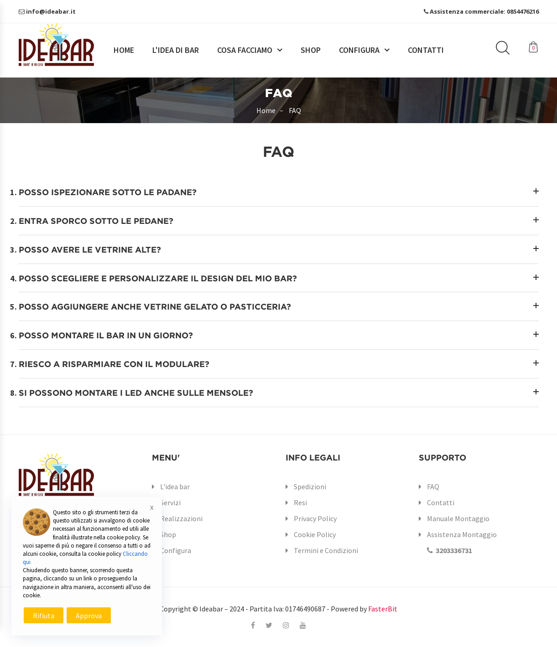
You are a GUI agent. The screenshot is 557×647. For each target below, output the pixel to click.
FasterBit (382, 608)
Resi (300, 502)
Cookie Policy (315, 534)
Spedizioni (310, 486)
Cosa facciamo (244, 50)
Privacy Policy (315, 518)
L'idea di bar (175, 50)
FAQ (433, 486)
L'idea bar (175, 486)
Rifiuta (43, 615)
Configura (359, 50)
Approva (89, 615)
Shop (311, 50)
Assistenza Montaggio (458, 542)
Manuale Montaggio (458, 518)
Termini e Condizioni (326, 550)
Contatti (426, 50)
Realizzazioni (181, 518)
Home (124, 50)
